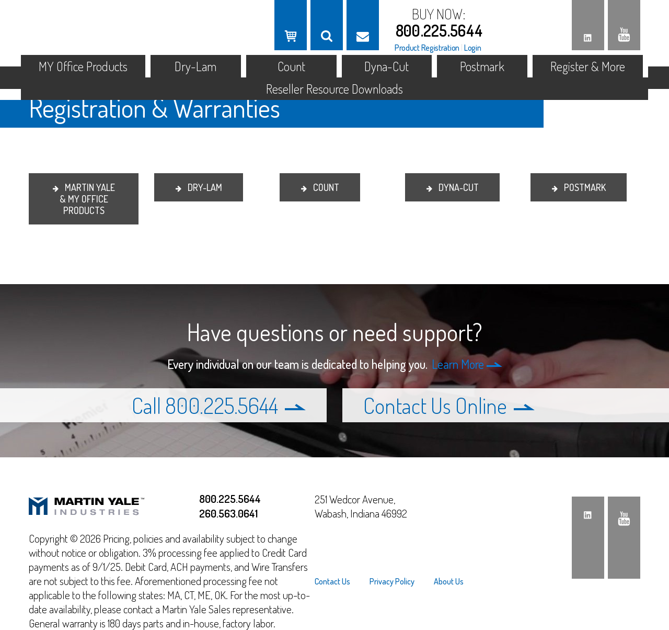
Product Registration (427, 47)
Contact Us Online (449, 405)
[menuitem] (337, 581)
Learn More (467, 364)
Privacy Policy (392, 581)
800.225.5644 (439, 30)
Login (472, 47)
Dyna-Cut (386, 66)
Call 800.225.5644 (219, 405)
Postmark (482, 66)
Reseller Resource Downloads (334, 89)
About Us (449, 581)
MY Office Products (83, 66)
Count (291, 66)
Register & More (587, 66)
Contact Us (332, 581)
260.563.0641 (228, 513)
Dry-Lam (195, 66)
